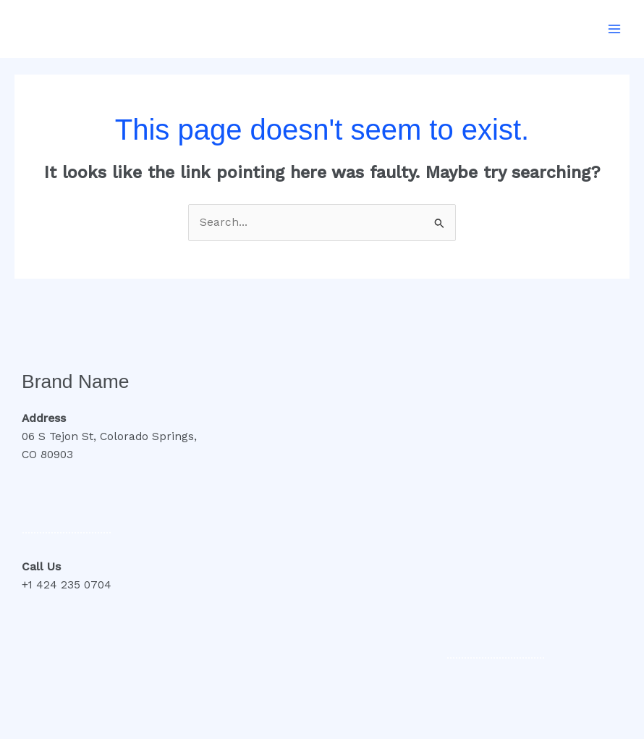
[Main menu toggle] (614, 29)
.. (108, 529)
